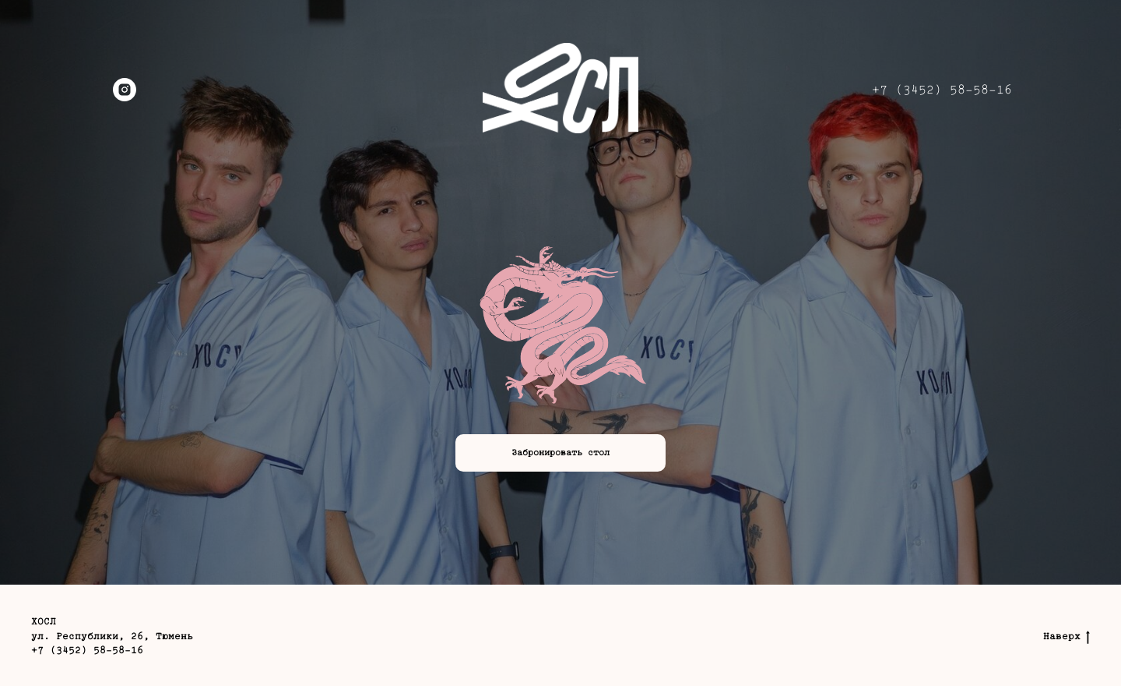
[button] (560, 453)
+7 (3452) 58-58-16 (942, 90)
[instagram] (124, 89)
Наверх (1066, 637)
